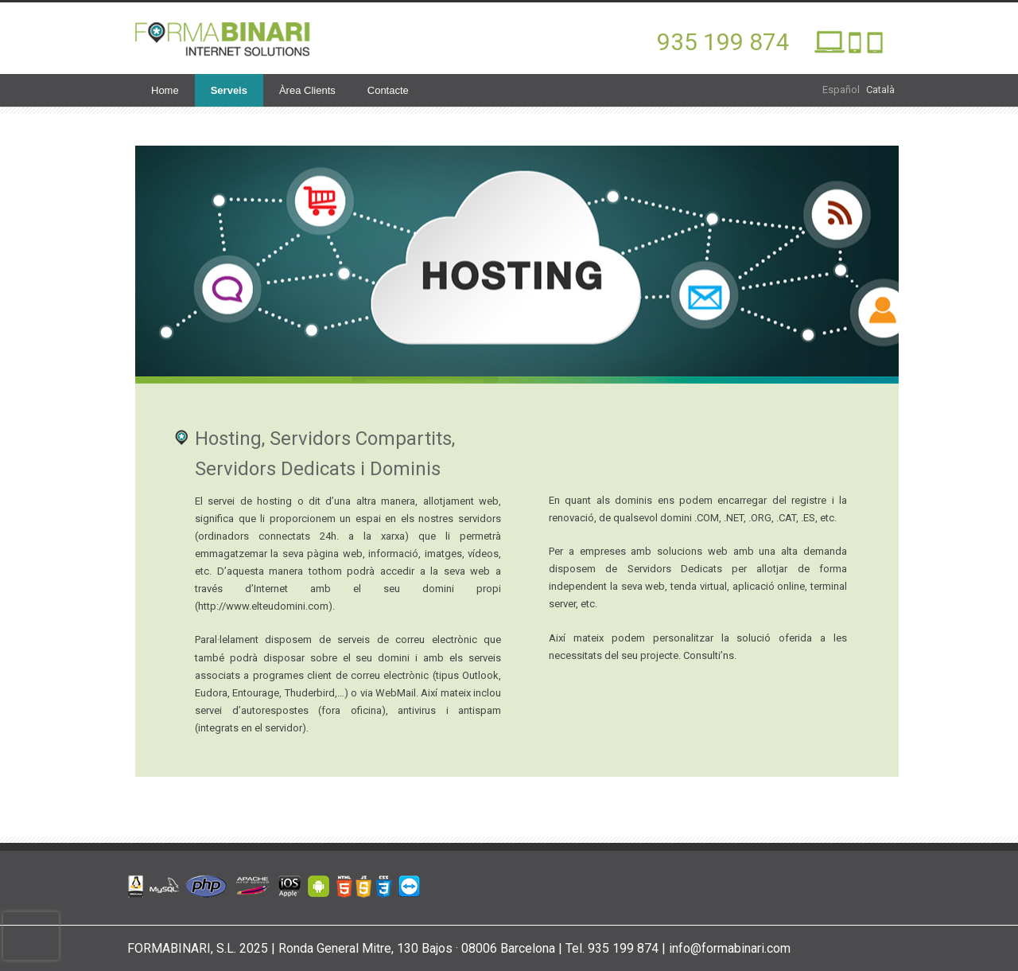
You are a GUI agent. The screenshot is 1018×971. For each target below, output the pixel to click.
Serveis (229, 90)
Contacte (388, 90)
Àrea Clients (307, 90)
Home (165, 90)
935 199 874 (723, 42)
